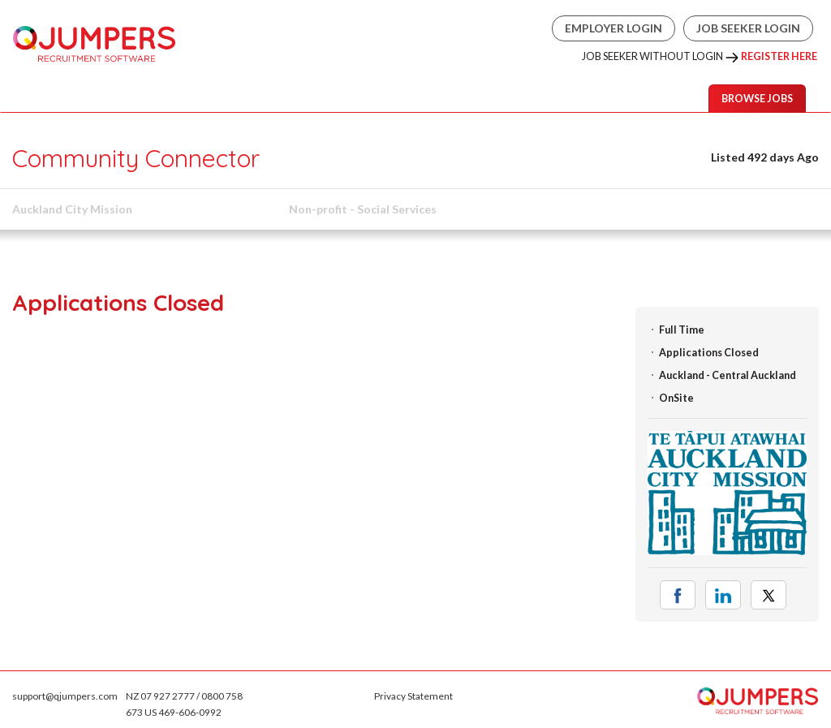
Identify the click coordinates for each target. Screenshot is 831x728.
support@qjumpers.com (65, 696)
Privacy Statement (413, 696)
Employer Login (613, 28)
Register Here (779, 56)
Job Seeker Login (748, 28)
